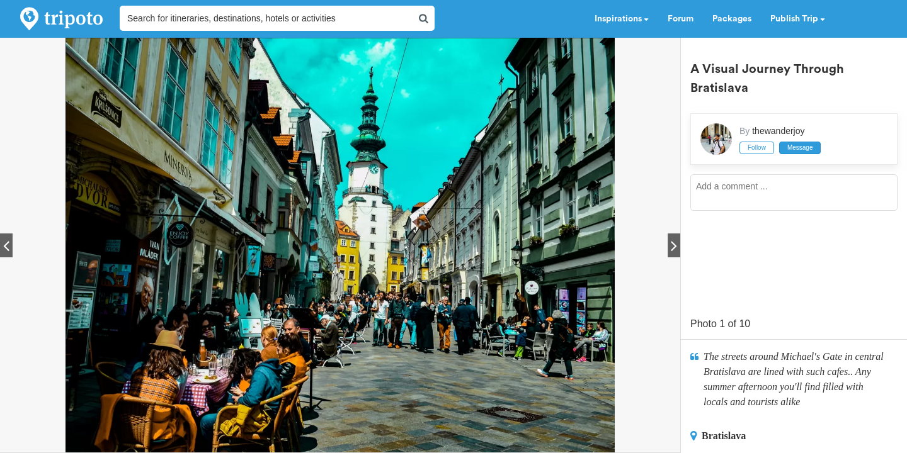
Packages (731, 18)
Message (800, 147)
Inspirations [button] (622, 18)
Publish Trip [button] (797, 18)
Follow (757, 147)
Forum (680, 18)
